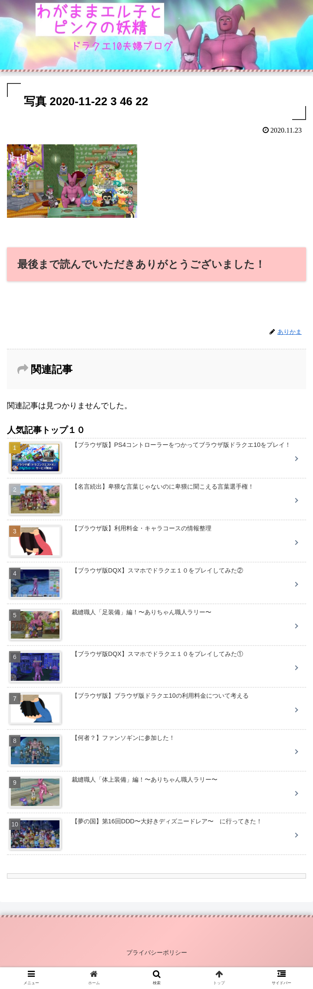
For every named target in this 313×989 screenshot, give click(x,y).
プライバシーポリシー (156, 952)
